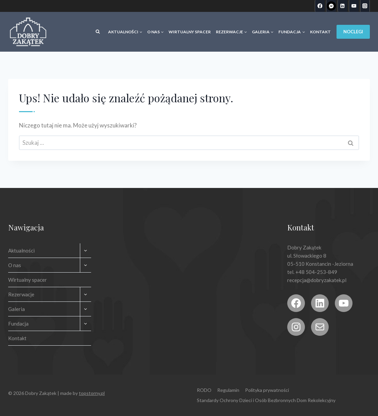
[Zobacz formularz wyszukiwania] (97, 32)
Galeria (16, 309)
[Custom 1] (331, 6)
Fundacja (18, 323)
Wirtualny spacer (190, 31)
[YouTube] (354, 6)
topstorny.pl (92, 393)
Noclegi (353, 31)
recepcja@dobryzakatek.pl (316, 280)
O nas (14, 265)
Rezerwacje (21, 294)
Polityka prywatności (267, 390)
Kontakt (320, 31)
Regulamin (228, 390)
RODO (204, 390)
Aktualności (21, 250)
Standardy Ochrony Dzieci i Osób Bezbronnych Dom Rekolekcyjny (266, 400)
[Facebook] (320, 6)
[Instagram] (365, 6)
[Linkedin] (342, 6)
